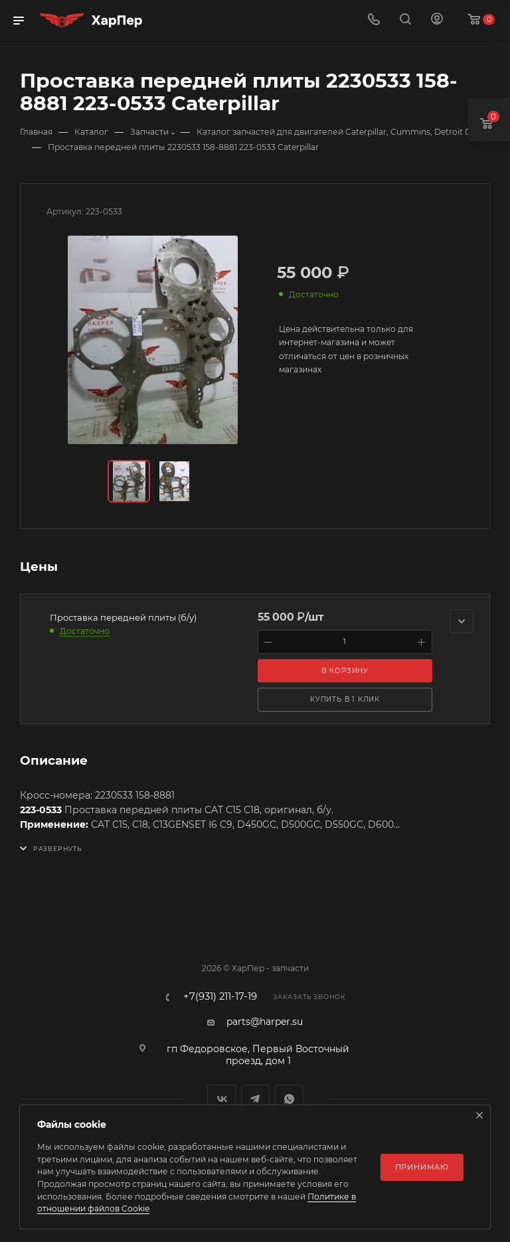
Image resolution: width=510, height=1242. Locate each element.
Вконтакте (221, 1099)
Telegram (255, 1099)
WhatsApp (289, 1099)
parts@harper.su (264, 1022)
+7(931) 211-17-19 (220, 997)
